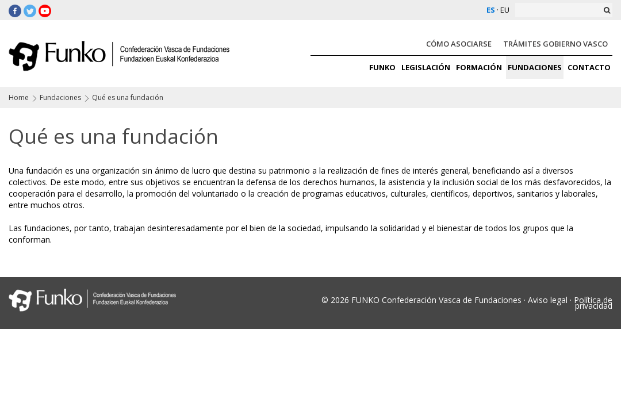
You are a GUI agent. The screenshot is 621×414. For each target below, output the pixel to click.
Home (19, 97)
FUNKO (382, 67)
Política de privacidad (593, 302)
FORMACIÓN (479, 67)
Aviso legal (548, 299)
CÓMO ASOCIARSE (459, 44)
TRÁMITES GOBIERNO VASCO (555, 44)
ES (490, 10)
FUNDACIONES (535, 67)
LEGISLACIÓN (425, 67)
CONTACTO (589, 67)
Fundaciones (60, 97)
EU (504, 10)
